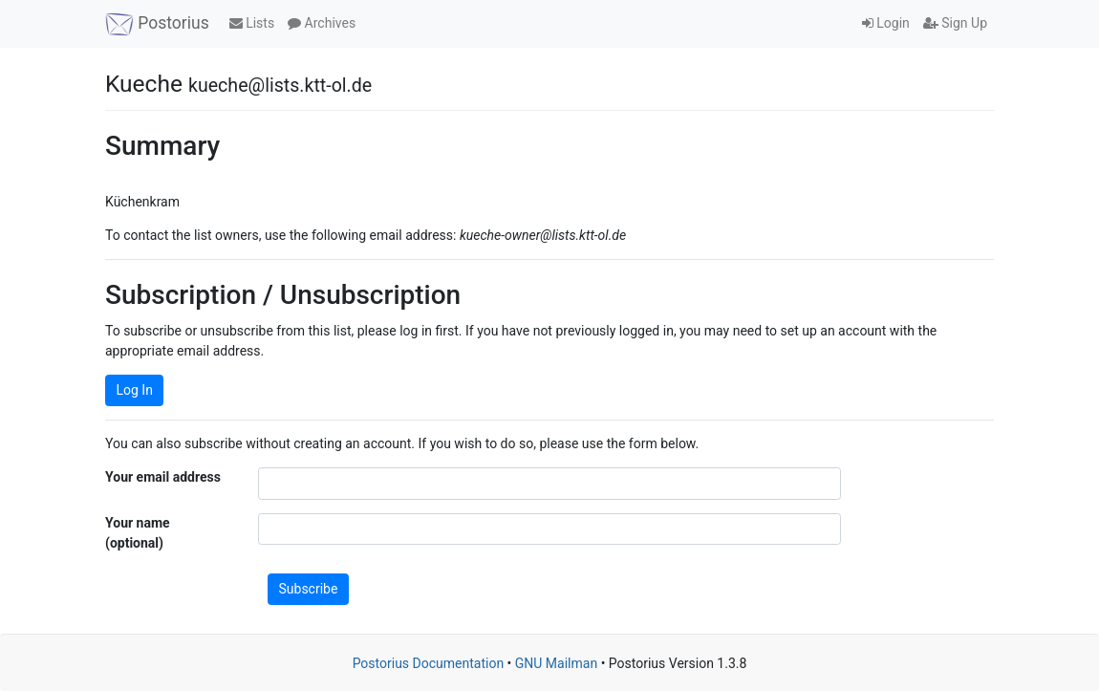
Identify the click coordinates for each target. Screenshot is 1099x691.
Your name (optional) (137, 533)
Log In (135, 390)
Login (886, 23)
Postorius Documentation (429, 663)
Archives (322, 23)
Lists (251, 23)
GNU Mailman (556, 663)
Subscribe (308, 588)
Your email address (163, 477)
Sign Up (955, 23)
